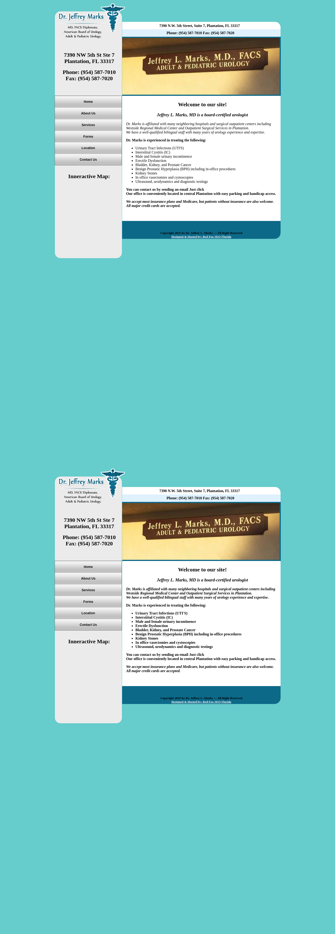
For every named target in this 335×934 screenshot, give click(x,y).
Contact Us (88, 159)
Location (88, 148)
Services (88, 125)
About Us (88, 113)
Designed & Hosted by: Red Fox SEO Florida (201, 236)
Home (88, 101)
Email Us (212, 189)
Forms (88, 136)
